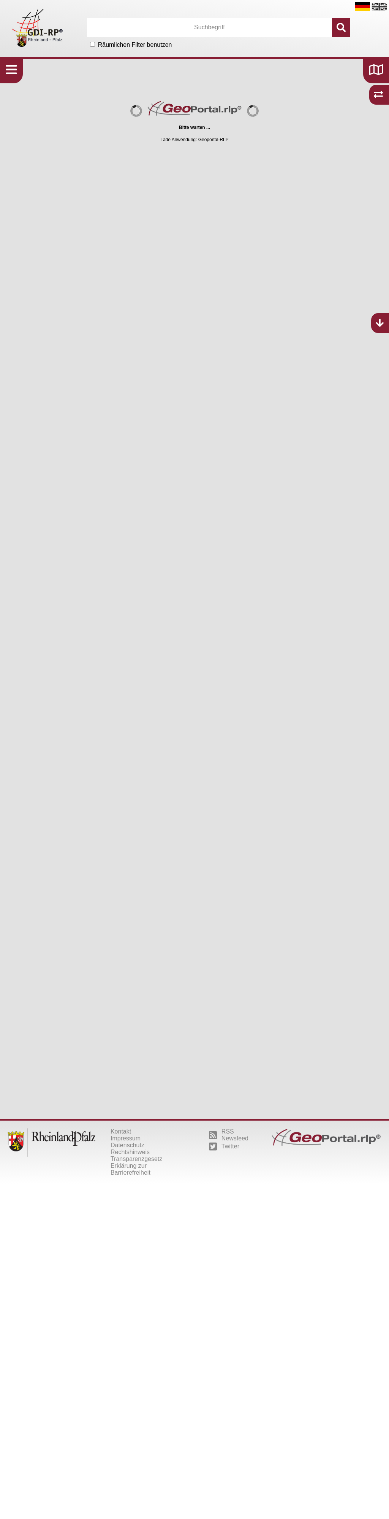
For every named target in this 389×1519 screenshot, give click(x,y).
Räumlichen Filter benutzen (135, 44)
